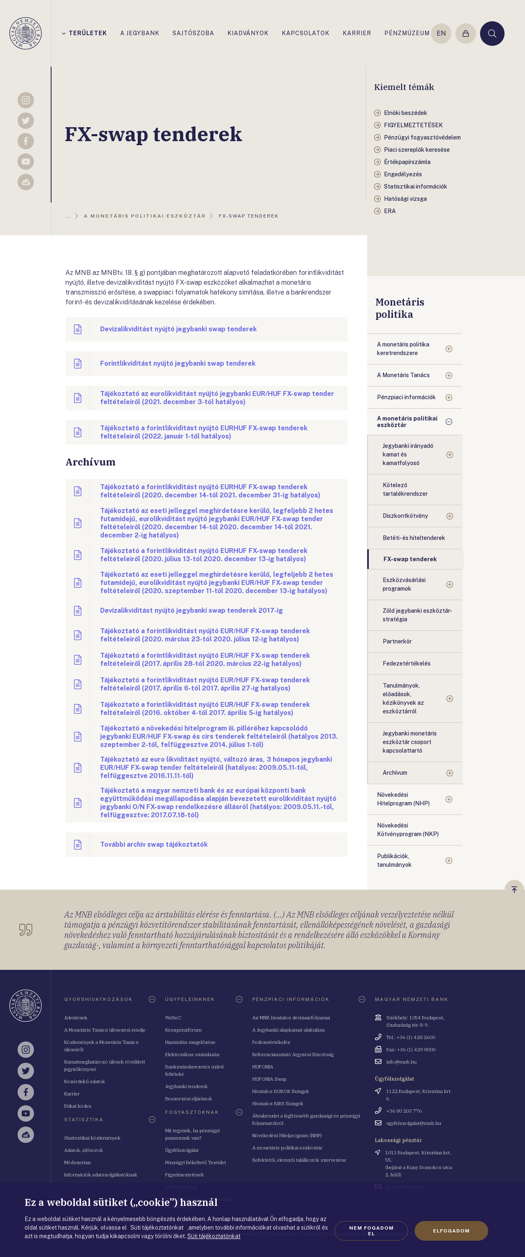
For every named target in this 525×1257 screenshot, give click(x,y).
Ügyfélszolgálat (182, 1150)
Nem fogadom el (371, 1231)
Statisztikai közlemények (92, 1138)
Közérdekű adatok (84, 1081)
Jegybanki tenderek (186, 1086)
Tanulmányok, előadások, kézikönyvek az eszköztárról (403, 698)
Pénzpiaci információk (406, 397)
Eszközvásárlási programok (404, 584)
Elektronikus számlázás (192, 1054)
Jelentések (76, 1017)
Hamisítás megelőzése (190, 1042)
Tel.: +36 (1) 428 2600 (410, 1037)
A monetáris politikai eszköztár (407, 421)
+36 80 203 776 (404, 1111)
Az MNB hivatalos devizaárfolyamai (291, 1017)
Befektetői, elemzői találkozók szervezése (299, 1160)
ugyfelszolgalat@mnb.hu (413, 1123)
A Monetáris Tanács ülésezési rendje (105, 1030)
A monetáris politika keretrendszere (403, 348)
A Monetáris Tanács (403, 375)
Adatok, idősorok (83, 1150)
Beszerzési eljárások (188, 1098)
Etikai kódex (78, 1106)
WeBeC (173, 1017)
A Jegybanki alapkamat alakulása (288, 1030)
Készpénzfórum (183, 1030)
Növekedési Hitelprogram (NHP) (403, 799)
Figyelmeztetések (184, 1175)
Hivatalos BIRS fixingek (277, 1103)
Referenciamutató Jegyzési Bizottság (293, 1054)
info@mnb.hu (401, 1062)
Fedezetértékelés (271, 1042)
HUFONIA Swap (269, 1079)
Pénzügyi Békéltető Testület (195, 1162)
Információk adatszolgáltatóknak (100, 1175)
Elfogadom (451, 1231)
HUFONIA (262, 1067)
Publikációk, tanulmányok (394, 860)
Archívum (395, 772)
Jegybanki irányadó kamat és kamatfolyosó (408, 454)
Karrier (72, 1094)
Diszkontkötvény (405, 516)
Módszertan (77, 1162)
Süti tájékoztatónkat (213, 1236)
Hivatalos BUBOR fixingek (280, 1091)
